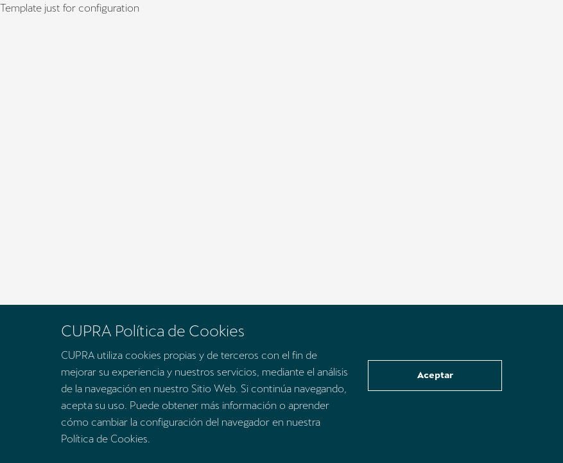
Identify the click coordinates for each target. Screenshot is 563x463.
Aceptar (435, 375)
